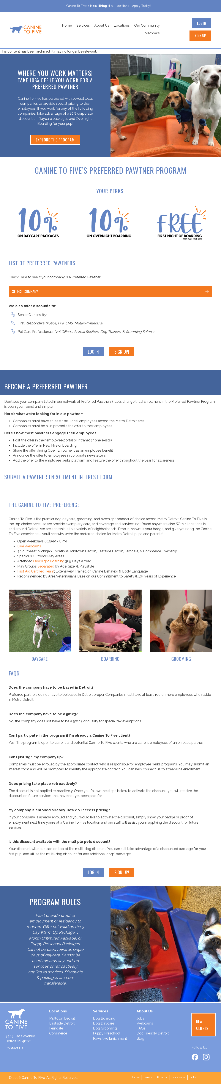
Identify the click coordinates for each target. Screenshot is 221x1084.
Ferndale (56, 1028)
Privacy (162, 1077)
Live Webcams (29, 546)
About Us (101, 25)
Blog (140, 1038)
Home (67, 25)
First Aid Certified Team (35, 571)
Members (152, 33)
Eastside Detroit (62, 1023)
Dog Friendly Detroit (153, 1033)
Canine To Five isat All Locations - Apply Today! (108, 6)
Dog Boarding (104, 1018)
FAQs (141, 1028)
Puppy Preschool (106, 1033)
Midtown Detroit (62, 1018)
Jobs (140, 1018)
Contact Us (14, 1048)
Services (83, 25)
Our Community (147, 25)
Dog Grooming (105, 1028)
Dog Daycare (103, 1023)
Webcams (145, 1023)
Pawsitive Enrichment (110, 1038)
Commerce (58, 1033)
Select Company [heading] (25, 291)
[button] (207, 291)
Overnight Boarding (48, 561)
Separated (46, 566)
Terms (148, 1077)
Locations (122, 25)
